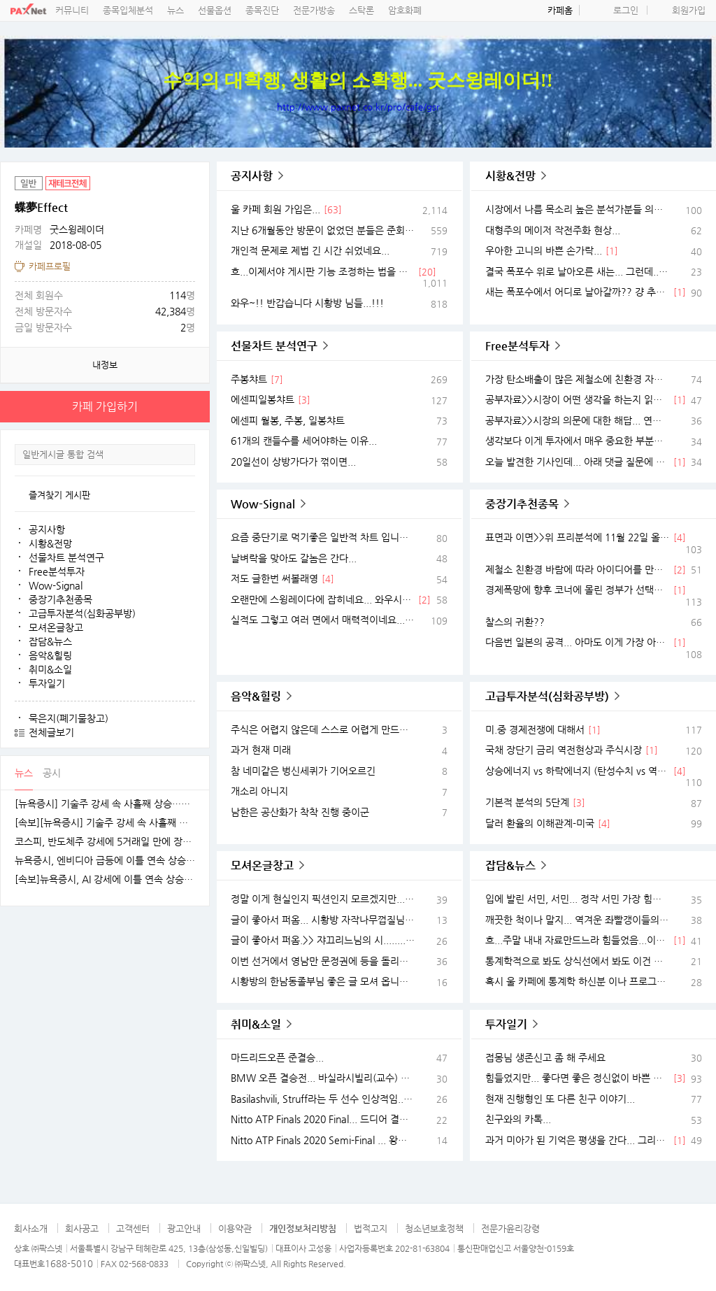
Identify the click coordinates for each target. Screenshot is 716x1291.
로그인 (625, 10)
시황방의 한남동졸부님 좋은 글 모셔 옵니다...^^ (323, 981)
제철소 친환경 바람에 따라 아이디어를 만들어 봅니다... (577, 569)
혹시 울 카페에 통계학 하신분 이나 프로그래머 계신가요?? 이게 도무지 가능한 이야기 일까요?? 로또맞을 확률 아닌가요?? (577, 981)
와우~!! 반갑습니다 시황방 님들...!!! (307, 302)
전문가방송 (314, 10)
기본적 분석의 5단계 (527, 802)
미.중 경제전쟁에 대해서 (535, 729)
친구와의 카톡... (518, 1119)
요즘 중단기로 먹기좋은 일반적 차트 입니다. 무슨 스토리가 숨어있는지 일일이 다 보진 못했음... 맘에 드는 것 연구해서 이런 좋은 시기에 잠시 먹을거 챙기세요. (323, 537)
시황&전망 (50, 543)
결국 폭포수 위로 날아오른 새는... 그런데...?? (577, 271)
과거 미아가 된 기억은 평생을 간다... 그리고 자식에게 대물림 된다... (577, 1140)
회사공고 (82, 1228)
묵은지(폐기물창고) (68, 718)
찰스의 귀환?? (515, 621)
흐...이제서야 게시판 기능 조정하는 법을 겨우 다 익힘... (323, 271)
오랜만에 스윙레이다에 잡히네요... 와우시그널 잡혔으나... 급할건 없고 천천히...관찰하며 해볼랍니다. (323, 599)
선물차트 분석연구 (66, 557)
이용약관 (235, 1228)
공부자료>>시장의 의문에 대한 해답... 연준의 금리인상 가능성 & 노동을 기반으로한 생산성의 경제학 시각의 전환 (577, 420)
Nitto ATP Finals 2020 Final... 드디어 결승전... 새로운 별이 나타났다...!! (323, 1119)
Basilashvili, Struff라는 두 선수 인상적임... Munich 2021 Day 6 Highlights (323, 1098)
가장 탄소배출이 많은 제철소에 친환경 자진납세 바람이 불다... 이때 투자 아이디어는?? (577, 379)
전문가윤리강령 (510, 1228)
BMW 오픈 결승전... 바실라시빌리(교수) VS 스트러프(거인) (323, 1077)
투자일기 (47, 683)
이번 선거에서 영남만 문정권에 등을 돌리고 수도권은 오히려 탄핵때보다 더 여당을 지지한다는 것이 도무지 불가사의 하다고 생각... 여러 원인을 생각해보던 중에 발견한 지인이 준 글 (323, 961)
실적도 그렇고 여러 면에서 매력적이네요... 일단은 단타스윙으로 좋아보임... (323, 619)
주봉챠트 (249, 379)
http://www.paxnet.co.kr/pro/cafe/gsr (358, 106)
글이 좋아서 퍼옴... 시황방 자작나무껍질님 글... (323, 919)
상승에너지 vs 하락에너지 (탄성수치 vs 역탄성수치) (577, 770)
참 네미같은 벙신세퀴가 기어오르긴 (303, 770)
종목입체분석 (128, 10)
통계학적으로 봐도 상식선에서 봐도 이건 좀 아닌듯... (577, 961)
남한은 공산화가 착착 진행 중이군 (300, 812)
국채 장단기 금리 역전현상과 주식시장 (563, 749)
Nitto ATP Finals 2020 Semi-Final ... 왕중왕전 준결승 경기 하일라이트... (323, 1140)
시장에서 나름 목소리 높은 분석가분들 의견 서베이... (577, 209)
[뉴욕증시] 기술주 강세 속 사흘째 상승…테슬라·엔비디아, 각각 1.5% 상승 (105, 804)
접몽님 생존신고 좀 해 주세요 (545, 1057)
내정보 (104, 364)
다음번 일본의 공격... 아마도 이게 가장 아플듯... (577, 642)
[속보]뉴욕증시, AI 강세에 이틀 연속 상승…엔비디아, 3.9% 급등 (105, 879)
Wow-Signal (56, 585)
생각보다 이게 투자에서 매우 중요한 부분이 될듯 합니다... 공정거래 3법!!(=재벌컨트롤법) (577, 440)
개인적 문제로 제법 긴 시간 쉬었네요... (310, 250)
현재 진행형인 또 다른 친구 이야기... (560, 1098)
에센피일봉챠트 (262, 399)
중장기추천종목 (60, 599)
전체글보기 (51, 732)
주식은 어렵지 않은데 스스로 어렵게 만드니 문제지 (323, 729)
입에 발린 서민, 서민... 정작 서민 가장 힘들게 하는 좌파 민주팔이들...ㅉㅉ (577, 898)
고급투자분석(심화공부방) (82, 613)
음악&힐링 (50, 655)
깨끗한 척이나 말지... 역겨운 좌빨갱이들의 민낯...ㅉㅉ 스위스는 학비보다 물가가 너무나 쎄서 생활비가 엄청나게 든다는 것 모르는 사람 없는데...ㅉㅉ (577, 919)
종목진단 (262, 10)
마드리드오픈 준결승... (277, 1057)
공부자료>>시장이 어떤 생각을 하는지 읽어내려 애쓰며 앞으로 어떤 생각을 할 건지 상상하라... (577, 399)
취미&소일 (50, 669)
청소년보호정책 (434, 1228)
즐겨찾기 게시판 (59, 495)
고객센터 (133, 1228)
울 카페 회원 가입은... (275, 209)
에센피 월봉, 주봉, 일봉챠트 (288, 420)
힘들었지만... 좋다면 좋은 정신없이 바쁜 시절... (577, 1077)
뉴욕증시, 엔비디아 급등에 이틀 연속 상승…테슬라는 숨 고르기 (105, 860)
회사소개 (31, 1228)
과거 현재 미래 (261, 749)
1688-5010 (69, 1263)
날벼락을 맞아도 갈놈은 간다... (294, 558)
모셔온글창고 (56, 627)
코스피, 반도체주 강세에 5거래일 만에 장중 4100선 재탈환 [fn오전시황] (105, 841)
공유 (196, 176)
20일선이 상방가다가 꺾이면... (293, 461)
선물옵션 (214, 10)
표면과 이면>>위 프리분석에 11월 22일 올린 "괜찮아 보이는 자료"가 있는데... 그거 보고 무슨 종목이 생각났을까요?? (577, 537)
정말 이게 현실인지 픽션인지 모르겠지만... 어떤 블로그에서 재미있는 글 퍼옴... (323, 898)
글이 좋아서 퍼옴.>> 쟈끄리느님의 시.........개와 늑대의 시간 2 (323, 940)
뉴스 (175, 10)
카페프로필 (50, 266)
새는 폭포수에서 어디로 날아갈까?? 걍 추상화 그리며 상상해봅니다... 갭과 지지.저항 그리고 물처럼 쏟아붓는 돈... (577, 291)
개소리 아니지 (259, 791)
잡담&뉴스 (50, 641)
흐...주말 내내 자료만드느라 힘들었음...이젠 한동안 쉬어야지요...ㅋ (577, 940)
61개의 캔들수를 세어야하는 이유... (304, 440)
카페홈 (560, 10)
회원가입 (689, 10)
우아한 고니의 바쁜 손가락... (543, 250)
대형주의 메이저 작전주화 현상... (552, 230)
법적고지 (370, 1228)
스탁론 (361, 10)
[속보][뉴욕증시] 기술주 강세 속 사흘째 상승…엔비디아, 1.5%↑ (105, 823)
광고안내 (184, 1228)
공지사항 (47, 529)
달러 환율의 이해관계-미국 (539, 823)
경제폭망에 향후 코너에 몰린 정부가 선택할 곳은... (577, 589)
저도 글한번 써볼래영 (274, 578)
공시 (52, 772)
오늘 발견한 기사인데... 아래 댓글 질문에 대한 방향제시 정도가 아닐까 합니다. (577, 461)
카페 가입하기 (105, 406)
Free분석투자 (57, 571)
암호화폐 (405, 10)
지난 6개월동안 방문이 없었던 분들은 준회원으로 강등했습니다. (323, 230)
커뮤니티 (72, 10)
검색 (183, 454)
